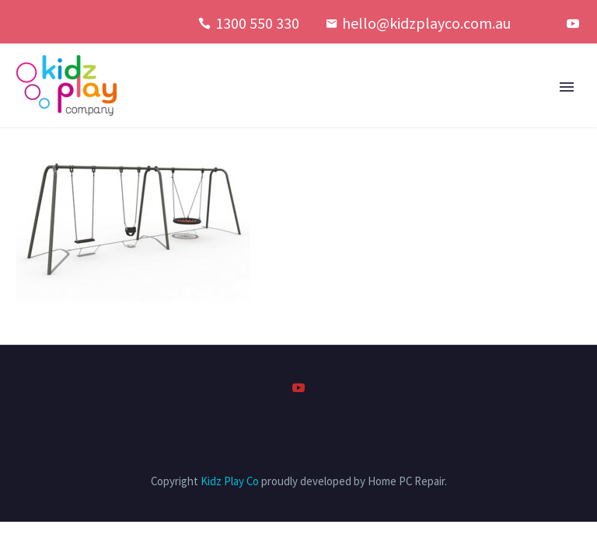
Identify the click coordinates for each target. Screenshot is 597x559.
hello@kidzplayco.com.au (426, 23)
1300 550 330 (257, 23)
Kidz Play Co (230, 481)
